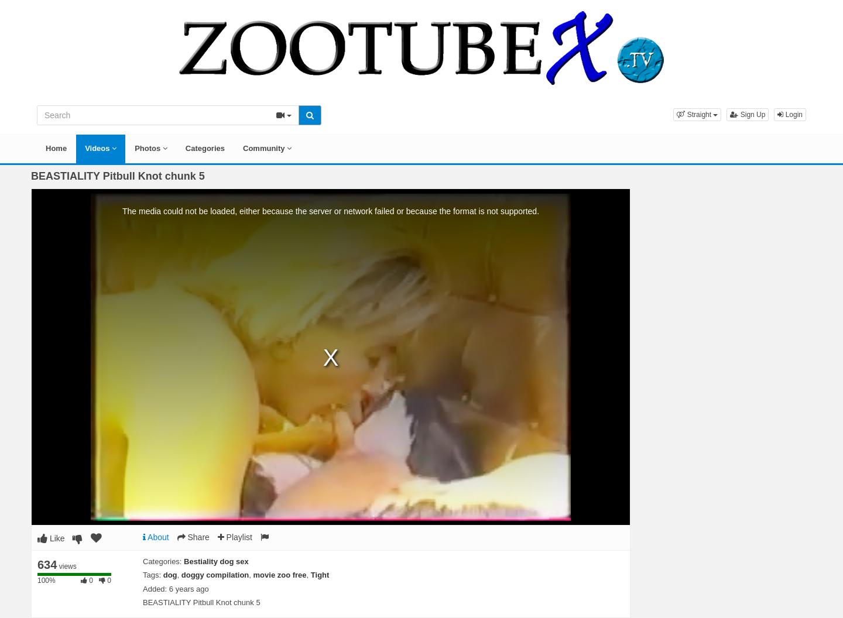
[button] (697, 114)
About (156, 537)
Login (790, 115)
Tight (320, 575)
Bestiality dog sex (216, 561)
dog (170, 575)
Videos (100, 148)
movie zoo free (280, 575)
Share (193, 537)
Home (56, 148)
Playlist (235, 537)
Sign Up (747, 115)
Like (51, 538)
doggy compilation (215, 575)
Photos (151, 148)
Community (267, 148)
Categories (205, 148)
